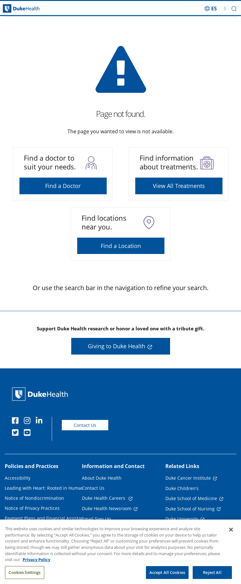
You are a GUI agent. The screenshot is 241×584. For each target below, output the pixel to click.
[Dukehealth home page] (30, 9)
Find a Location (121, 246)
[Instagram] (28, 421)
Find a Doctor (63, 186)
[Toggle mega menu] (225, 8)
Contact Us (85, 425)
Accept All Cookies (167, 577)
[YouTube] (28, 433)
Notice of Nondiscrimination (34, 498)
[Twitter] (16, 433)
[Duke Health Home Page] (41, 394)
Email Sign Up (96, 519)
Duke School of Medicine (191, 498)
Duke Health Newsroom (106, 508)
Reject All (212, 577)
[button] (234, 8)
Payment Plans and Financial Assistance (46, 518)
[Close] (231, 534)
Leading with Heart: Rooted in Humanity (47, 488)
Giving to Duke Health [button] (116, 346)
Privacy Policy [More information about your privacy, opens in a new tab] (36, 564)
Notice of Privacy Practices (32, 508)
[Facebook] (16, 421)
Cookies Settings (24, 577)
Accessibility (17, 478)
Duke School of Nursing (190, 509)
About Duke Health (101, 478)
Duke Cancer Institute (188, 478)
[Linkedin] (40, 421)
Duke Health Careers (104, 498)
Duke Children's (182, 488)
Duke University (181, 519)
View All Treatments (179, 186)
